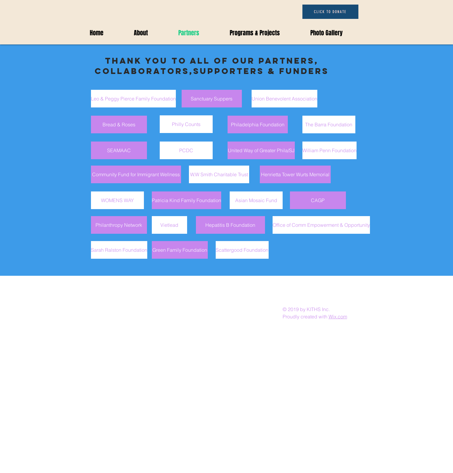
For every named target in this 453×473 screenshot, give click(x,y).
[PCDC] (186, 150)
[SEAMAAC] (119, 150)
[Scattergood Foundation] (242, 250)
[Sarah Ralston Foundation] (119, 250)
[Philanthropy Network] (119, 225)
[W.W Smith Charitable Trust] (219, 174)
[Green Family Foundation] (180, 250)
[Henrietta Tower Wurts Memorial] (295, 174)
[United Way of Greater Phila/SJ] (261, 150)
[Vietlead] (169, 225)
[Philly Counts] (186, 124)
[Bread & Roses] (119, 124)
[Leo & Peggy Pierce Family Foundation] (133, 98)
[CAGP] (318, 200)
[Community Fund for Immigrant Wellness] (136, 174)
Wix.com (338, 317)
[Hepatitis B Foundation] (230, 225)
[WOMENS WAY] (117, 200)
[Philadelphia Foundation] (258, 124)
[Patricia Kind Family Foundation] (186, 200)
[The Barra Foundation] (328, 124)
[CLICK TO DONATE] (330, 12)
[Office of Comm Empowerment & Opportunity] (321, 225)
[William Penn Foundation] (329, 150)
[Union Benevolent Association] (284, 98)
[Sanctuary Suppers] (212, 98)
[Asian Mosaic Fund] (256, 200)
